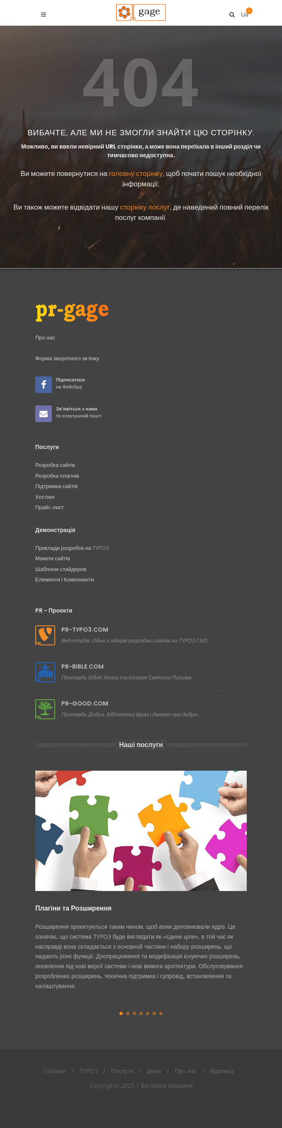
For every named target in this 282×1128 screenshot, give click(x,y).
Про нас (185, 1071)
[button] (121, 1013)
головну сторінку (136, 173)
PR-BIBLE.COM (82, 666)
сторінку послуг (145, 207)
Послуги (122, 1071)
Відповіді (222, 1071)
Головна (55, 1071)
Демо (154, 1071)
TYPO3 (88, 1071)
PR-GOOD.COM (84, 703)
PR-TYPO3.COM (84, 629)
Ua (244, 11)
